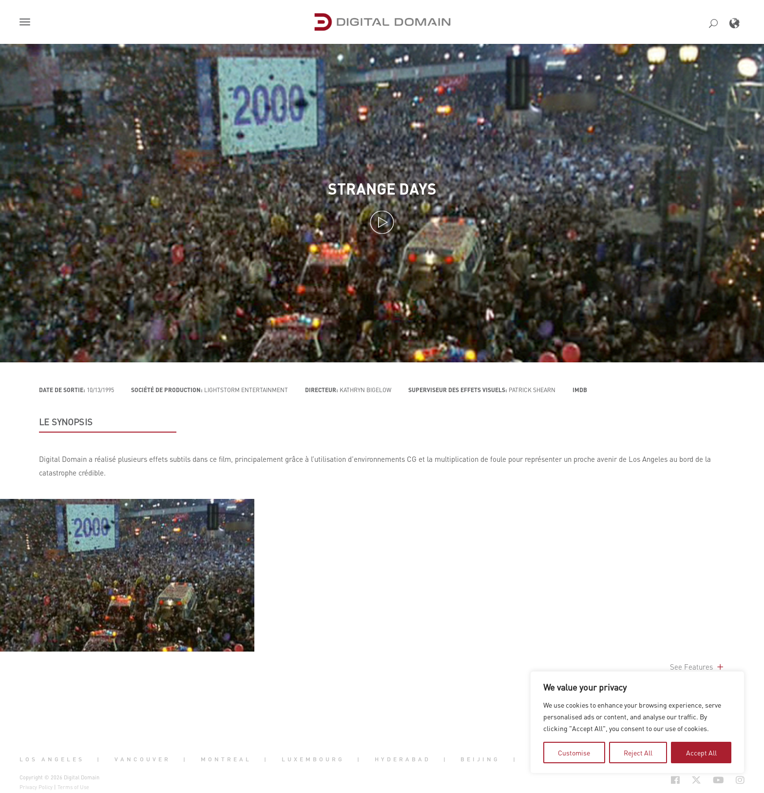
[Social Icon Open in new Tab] (644, 780)
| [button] (99, 758)
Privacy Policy (36, 787)
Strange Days (382, 188)
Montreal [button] (226, 758)
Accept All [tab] (701, 752)
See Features (697, 667)
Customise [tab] (574, 752)
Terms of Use (73, 787)
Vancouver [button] (143, 758)
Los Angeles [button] (51, 758)
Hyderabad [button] (403, 758)
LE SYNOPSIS (66, 421)
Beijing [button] (480, 758)
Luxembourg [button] (313, 758)
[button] (26, 23)
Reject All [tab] (638, 752)
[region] (637, 722)
